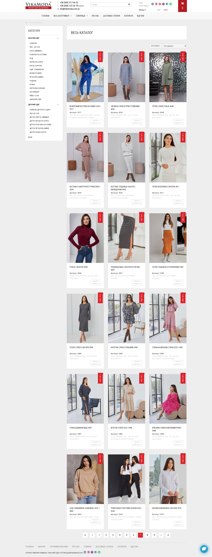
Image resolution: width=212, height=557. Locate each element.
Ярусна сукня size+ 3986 (121, 428)
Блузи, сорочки (36, 66)
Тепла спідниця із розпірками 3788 (167, 267)
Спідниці (33, 81)
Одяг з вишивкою (37, 69)
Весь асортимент (61, 16)
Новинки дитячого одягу (40, 110)
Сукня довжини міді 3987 (81, 428)
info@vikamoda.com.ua (69, 9)
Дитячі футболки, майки (39, 128)
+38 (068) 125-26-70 (69, 5)
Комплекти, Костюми (38, 55)
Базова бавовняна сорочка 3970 (166, 508)
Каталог (42, 546)
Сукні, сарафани (36, 51)
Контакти (128, 16)
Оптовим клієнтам (59, 546)
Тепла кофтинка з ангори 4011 (165, 187)
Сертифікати (34, 92)
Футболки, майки (36, 77)
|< (85, 535)
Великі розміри (36, 73)
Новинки (33, 43)
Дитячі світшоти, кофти (39, 121)
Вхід (144, 3)
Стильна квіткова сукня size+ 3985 (167, 347)
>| (168, 535)
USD (158, 10)
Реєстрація (143, 6)
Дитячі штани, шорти (38, 132)
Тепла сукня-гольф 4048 (163, 106)
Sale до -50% (35, 47)
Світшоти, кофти (36, 62)
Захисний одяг (36, 99)
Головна (45, 16)
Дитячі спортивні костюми (40, 125)
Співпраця (80, 16)
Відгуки (140, 16)
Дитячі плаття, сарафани (39, 117)
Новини (87, 546)
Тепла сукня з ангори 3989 (81, 347)
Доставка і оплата (111, 16)
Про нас (95, 16)
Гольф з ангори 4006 (79, 267)
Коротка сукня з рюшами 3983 (124, 347)
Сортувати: (155, 46)
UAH (166, 10)
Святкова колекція (37, 88)
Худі (31, 58)
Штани (32, 84)
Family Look (34, 96)
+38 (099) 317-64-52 (69, 2)
